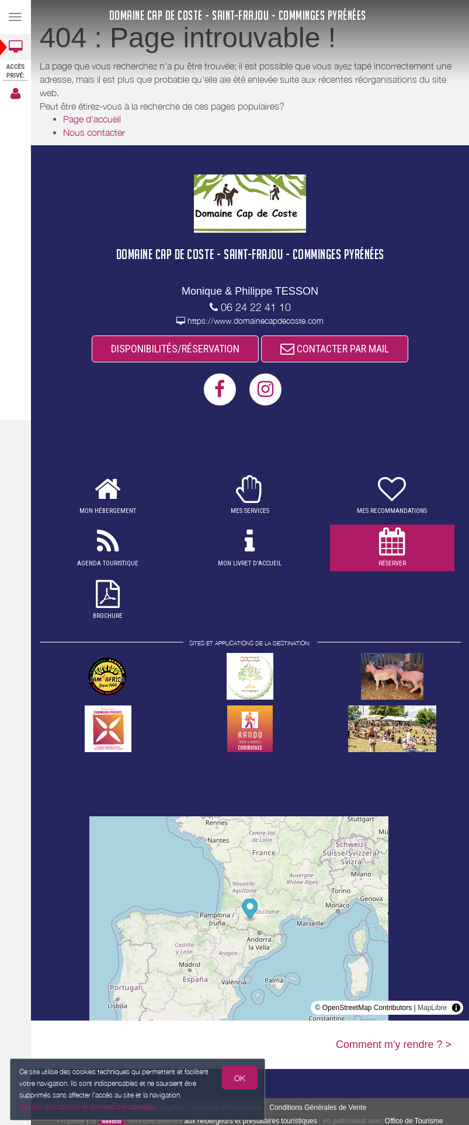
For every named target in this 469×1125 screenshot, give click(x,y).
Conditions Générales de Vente (317, 1107)
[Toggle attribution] (456, 1008)
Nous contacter (94, 132)
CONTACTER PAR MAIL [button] (334, 349)
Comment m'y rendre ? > (393, 1044)
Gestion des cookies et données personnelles (86, 1107)
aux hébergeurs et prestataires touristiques (250, 1121)
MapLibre (432, 1008)
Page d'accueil (92, 119)
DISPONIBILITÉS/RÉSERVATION (175, 349)
